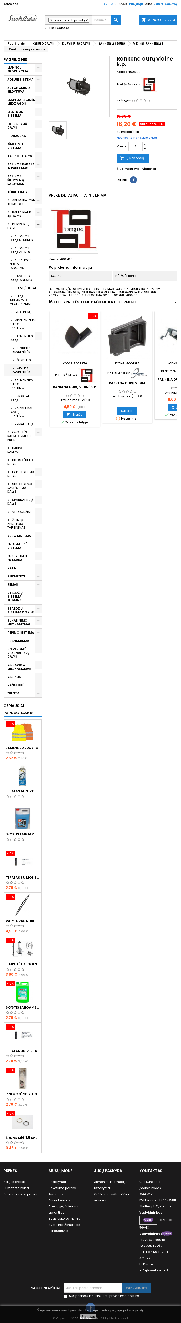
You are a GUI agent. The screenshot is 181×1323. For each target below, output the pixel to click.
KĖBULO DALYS (18, 192)
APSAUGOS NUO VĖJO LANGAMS (21, 264)
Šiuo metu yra (128, 169)
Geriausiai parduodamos (18, 709)
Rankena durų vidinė (127, 383)
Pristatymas (58, 1182)
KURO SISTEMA (19, 536)
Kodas (122, 72)
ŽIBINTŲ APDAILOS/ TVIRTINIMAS (16, 524)
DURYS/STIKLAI (25, 288)
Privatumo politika (62, 1188)
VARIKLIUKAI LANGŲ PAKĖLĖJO (21, 412)
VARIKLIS (14, 677)
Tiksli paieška (57, 28)
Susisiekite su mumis (64, 1218)
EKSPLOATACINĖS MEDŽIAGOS (21, 101)
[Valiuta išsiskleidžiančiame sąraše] (111, 4)
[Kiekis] (135, 146)
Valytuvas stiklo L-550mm (23, 921)
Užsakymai (102, 1188)
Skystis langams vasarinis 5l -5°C (23, 1007)
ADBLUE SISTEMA (20, 79)
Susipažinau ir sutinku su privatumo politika (104, 1296)
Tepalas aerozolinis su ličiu (23, 791)
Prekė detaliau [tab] (64, 195)
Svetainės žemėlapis (64, 1224)
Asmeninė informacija (111, 1182)
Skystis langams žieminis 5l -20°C (23, 834)
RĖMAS (12, 584)
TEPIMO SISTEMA (20, 632)
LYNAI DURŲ (23, 312)
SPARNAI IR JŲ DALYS (20, 502)
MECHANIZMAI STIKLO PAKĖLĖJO (23, 324)
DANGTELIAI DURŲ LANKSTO (21, 278)
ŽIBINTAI (13, 693)
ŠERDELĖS (24, 360)
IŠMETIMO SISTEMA (15, 146)
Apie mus (56, 1194)
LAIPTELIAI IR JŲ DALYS (20, 474)
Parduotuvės (58, 1231)
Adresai (100, 1200)
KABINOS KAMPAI (16, 450)
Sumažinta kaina (16, 1188)
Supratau (88, 1317)
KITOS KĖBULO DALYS (20, 462)
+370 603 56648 (153, 1240)
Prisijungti (136, 4)
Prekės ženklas (128, 84)
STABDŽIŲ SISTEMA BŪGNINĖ (15, 597)
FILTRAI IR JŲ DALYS (17, 125)
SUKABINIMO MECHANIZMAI (18, 622)
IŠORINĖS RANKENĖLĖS (21, 350)
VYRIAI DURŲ (24, 424)
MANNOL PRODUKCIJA (17, 69)
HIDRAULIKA (16, 136)
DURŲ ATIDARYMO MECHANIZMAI (20, 300)
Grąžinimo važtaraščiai (111, 1194)
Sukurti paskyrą (165, 4)
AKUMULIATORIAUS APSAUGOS (23, 202)
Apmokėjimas (59, 1200)
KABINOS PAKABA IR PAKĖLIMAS (20, 166)
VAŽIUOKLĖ (15, 685)
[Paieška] (106, 20)
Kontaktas (11, 4)
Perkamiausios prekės (21, 1194)
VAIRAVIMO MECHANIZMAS (19, 667)
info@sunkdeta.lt (153, 1270)
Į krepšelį (132, 158)
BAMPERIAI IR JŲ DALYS (19, 214)
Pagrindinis (15, 59)
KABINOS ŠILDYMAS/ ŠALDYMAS (15, 180)
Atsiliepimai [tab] (95, 195)
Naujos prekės (14, 1182)
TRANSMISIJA (18, 641)
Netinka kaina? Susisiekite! (137, 137)
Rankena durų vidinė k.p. (75, 386)
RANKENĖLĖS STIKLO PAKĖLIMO (21, 384)
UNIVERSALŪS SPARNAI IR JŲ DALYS (18, 653)
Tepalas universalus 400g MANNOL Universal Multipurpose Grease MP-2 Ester (23, 1051)
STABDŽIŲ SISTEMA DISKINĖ (20, 610)
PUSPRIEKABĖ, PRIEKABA (18, 558)
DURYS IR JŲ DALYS (18, 226)
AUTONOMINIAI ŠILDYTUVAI (19, 89)
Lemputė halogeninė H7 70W (23, 964)
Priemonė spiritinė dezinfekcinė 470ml (23, 1094)
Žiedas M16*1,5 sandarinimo (23, 1138)
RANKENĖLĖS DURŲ (21, 338)
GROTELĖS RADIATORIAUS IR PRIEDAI (20, 436)
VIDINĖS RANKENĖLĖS (21, 370)
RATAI (12, 568)
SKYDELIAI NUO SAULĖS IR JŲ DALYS (20, 488)
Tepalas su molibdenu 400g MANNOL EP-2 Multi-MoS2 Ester (23, 877)
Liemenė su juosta (22, 748)
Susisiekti (127, 411)
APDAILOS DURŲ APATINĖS (21, 238)
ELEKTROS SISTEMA (15, 113)
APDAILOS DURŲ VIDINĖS (20, 250)
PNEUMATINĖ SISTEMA (17, 546)
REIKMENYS (16, 576)
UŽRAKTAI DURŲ (19, 398)
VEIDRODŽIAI (21, 512)
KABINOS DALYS (19, 156)
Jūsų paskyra (108, 1170)
